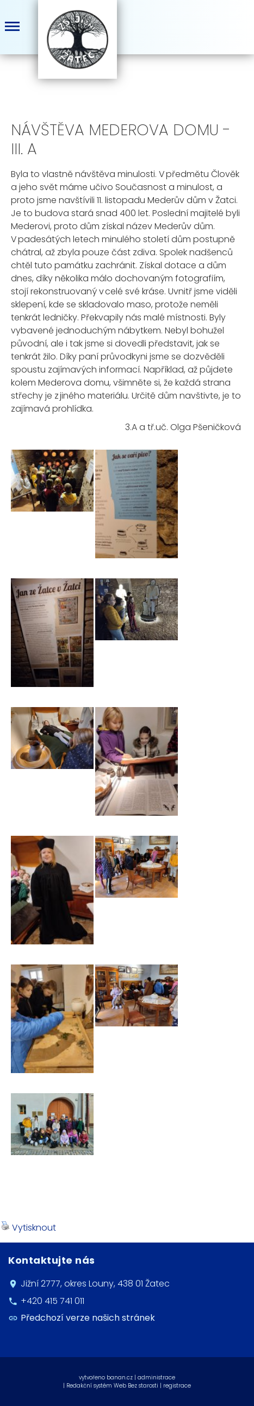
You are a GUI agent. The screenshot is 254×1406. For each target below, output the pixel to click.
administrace (156, 1377)
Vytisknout (28, 1227)
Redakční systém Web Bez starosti (112, 1386)
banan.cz (120, 1377)
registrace (177, 1386)
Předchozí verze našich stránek (88, 1318)
